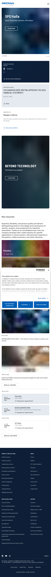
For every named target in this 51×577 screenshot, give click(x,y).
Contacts (32, 502)
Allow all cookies (41, 304)
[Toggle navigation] (48, 4)
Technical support (35, 506)
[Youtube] (7, 555)
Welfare (32, 460)
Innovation (33, 485)
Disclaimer (30, 567)
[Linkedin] (3, 555)
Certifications (34, 516)
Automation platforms (7, 478)
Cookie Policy (23, 567)
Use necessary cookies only (9, 304)
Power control (5, 474)
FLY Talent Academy (35, 464)
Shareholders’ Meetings (8, 531)
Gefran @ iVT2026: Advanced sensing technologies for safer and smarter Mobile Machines (25, 378)
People (32, 478)
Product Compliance (35, 527)
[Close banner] (48, 270)
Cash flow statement (7, 520)
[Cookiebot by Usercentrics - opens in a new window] (37, 270)
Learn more (11, 178)
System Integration (7, 482)
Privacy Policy (13, 567)
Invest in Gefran (6, 502)
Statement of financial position (10, 513)
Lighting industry (6, 489)
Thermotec (18, 396)
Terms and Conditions (36, 531)
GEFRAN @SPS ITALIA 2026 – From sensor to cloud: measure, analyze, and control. (25, 340)
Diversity (32, 467)
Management (5, 523)
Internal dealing (6, 539)
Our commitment (34, 474)
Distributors (33, 513)
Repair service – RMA (36, 509)
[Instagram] (10, 555)
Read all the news (10, 385)
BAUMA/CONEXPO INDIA (22, 407)
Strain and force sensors (8, 467)
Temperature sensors (7, 464)
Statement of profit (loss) (8, 516)
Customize (25, 304)
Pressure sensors (6, 460)
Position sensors (6, 457)
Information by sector (7, 509)
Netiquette (38, 567)
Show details (42, 298)
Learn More (11, 28)
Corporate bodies (6, 527)
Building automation (7, 492)
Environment (33, 482)
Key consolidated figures (8, 506)
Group (32, 457)
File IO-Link (33, 520)
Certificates (33, 523)
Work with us (33, 471)
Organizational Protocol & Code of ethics (12, 543)
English (46, 556)
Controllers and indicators (8, 471)
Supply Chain (34, 489)
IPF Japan (18, 423)
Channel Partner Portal (36, 534)
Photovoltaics (5, 485)
